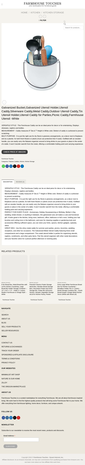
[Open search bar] (64, 22)
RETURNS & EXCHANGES (12, 347)
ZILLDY (4, 383)
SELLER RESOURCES (10, 331)
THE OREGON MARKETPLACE (14, 386)
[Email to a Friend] (14, 166)
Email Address (9, 436)
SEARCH (5, 315)
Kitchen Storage (53, 12)
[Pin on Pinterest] (18, 166)
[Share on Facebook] (7, 166)
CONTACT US (7, 343)
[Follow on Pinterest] (18, 417)
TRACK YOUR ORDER (10, 351)
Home (24, 12)
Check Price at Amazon (15, 152)
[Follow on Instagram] (7, 417)
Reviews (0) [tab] (20, 182)
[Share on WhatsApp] (3, 166)
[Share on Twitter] (11, 166)
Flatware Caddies (14, 161)
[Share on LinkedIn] (22, 166)
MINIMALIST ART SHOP (11, 375)
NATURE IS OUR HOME (11, 379)
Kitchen (35, 12)
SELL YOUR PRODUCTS (11, 327)
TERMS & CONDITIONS (11, 359)
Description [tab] (8, 182)
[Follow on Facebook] (3, 417)
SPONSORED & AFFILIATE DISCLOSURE (17, 355)
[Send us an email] (14, 417)
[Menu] (3, 4)
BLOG (4, 323)
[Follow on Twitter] (11, 417)
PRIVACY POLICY (8, 363)
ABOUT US (6, 319)
